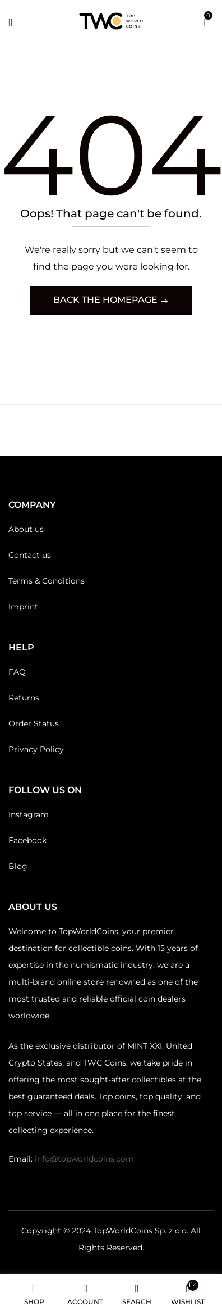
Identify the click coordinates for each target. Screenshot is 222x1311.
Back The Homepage (106, 299)
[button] (206, 21)
